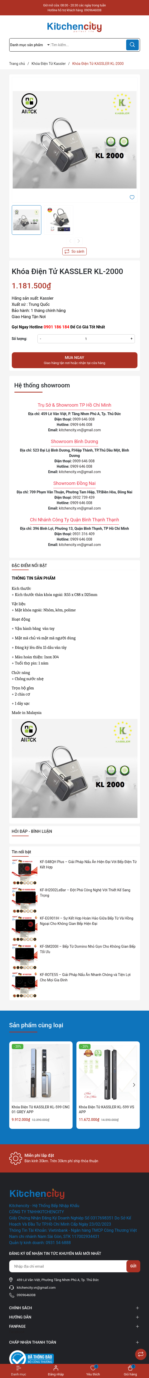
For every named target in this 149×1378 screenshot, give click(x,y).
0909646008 (92, 10)
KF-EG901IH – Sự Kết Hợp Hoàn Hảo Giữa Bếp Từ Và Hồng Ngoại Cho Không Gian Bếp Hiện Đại (86, 921)
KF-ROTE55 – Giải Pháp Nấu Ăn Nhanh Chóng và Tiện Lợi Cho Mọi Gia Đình (85, 977)
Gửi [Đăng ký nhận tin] (133, 1266)
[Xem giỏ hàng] (130, 1371)
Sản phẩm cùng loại (36, 1025)
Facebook (17, 1332)
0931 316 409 (84, 534)
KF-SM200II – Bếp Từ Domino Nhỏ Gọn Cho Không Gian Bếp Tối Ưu (88, 949)
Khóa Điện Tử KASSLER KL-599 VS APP (106, 1109)
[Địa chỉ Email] (74, 1266)
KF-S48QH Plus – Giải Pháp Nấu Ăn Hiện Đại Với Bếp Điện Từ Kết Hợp (88, 864)
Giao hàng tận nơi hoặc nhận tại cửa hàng (74, 360)
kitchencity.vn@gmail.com (80, 430)
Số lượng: (19, 339)
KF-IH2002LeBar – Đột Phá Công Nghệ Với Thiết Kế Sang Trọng (85, 892)
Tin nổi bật (21, 851)
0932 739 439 (84, 497)
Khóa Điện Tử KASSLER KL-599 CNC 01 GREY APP (41, 1109)
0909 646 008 (84, 419)
